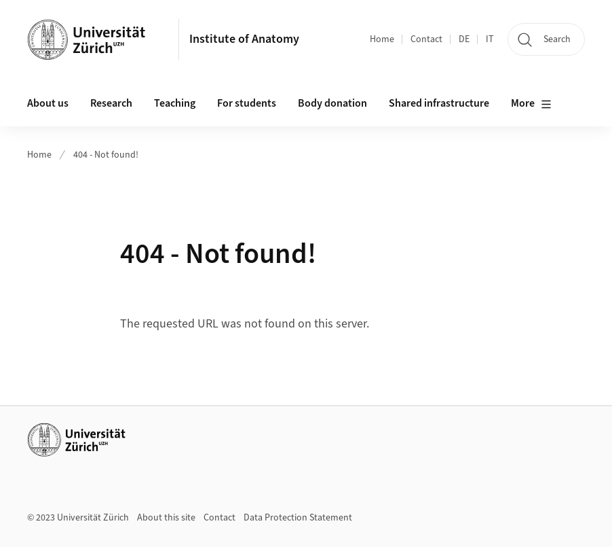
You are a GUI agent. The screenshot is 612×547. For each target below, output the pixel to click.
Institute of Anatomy (244, 39)
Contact (426, 39)
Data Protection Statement (298, 518)
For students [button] (246, 103)
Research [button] (111, 103)
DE (464, 39)
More (531, 104)
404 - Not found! (105, 155)
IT (490, 39)
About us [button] (48, 103)
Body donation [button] (332, 103)
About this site (166, 518)
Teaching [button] (174, 103)
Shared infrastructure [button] (439, 103)
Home (382, 39)
